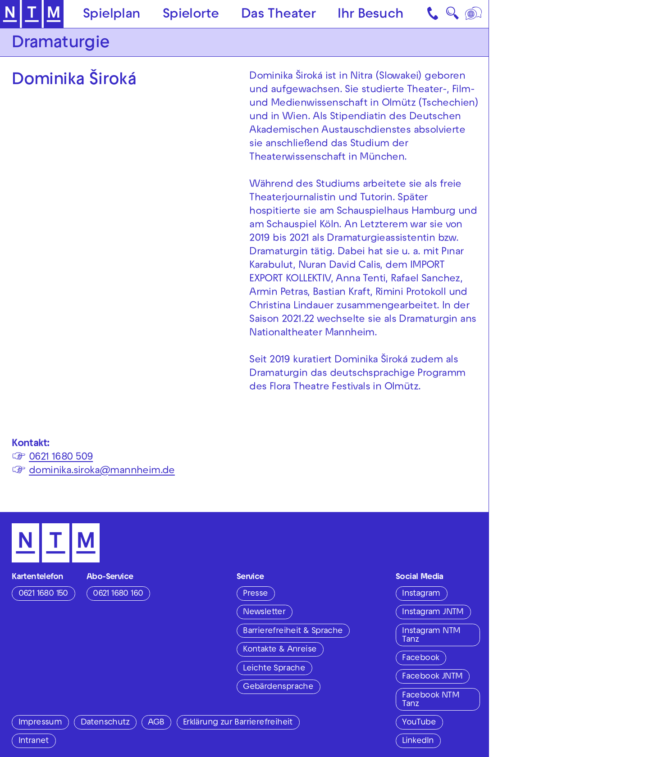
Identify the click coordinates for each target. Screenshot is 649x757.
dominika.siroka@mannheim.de (102, 471)
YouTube (419, 723)
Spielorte (191, 14)
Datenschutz (105, 723)
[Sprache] (474, 14)
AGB (156, 723)
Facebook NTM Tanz (430, 700)
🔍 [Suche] (452, 16)
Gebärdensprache (278, 687)
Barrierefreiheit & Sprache (293, 631)
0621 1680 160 (118, 594)
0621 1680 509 (61, 457)
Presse (255, 594)
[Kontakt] (433, 14)
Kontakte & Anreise (279, 650)
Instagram (421, 594)
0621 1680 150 (43, 594)
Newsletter (264, 612)
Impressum (40, 723)
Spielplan (112, 14)
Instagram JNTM (433, 612)
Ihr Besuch (370, 14)
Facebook (420, 658)
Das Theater (278, 14)
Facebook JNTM (432, 677)
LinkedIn (418, 741)
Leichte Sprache (274, 669)
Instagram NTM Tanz (431, 635)
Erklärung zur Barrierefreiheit (238, 723)
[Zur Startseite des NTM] (32, 14)
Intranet (33, 741)
